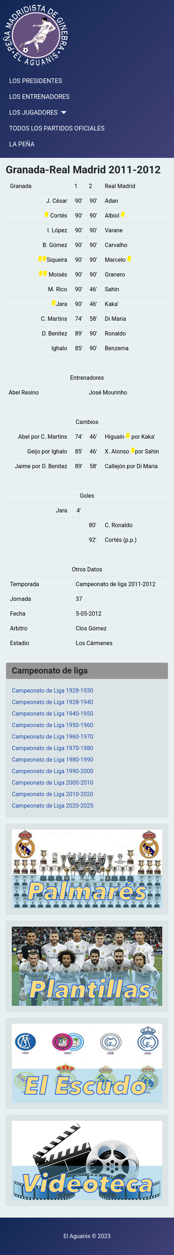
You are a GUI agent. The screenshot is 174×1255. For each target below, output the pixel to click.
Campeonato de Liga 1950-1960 (52, 725)
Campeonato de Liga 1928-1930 (52, 690)
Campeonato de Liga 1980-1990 (52, 759)
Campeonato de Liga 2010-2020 (52, 794)
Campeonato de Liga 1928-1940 (52, 702)
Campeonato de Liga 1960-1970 (52, 736)
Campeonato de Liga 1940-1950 (52, 713)
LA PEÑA (22, 144)
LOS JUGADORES (33, 112)
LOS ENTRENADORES (39, 96)
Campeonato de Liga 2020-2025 (52, 805)
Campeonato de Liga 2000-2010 (52, 782)
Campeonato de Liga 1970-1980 (52, 748)
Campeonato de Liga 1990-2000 (52, 771)
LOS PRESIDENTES (35, 81)
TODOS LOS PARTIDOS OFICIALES (57, 128)
